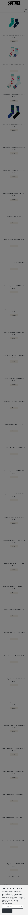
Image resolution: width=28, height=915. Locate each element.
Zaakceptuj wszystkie (7, 910)
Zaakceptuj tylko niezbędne (8, 906)
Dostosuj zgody (19, 906)
